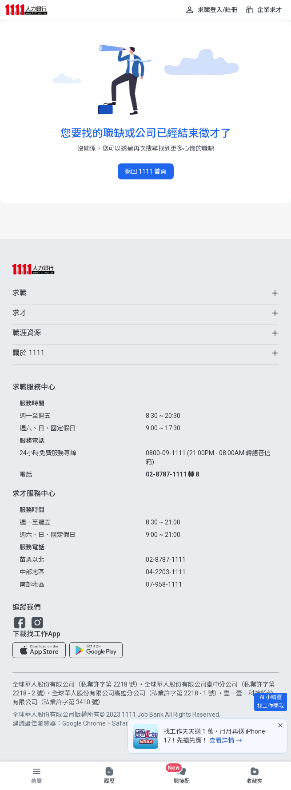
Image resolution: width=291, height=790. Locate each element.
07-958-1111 (164, 584)
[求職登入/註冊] (211, 10)
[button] (19, 622)
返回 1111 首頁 (146, 171)
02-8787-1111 (166, 559)
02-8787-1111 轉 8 (172, 474)
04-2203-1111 (166, 572)
